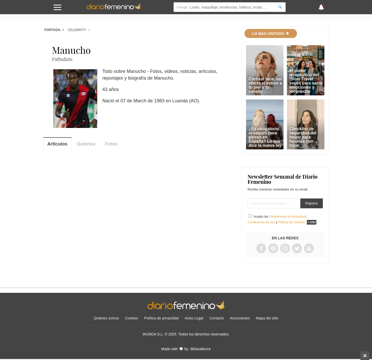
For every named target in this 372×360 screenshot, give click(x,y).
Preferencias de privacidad (287, 216)
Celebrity (77, 30)
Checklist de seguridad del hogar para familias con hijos (302, 137)
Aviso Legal (194, 318)
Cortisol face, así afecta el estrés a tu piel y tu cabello (265, 85)
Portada (52, 30)
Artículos (57, 144)
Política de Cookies (291, 222)
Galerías (86, 144)
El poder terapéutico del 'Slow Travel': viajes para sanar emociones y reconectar (306, 81)
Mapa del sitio (267, 318)
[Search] (280, 7)
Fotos (111, 144)
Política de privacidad (161, 318)
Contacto (216, 318)
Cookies (131, 318)
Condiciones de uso (261, 222)
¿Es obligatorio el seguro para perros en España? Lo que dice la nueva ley (265, 137)
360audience (200, 349)
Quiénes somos (106, 318)
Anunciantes (240, 318)
